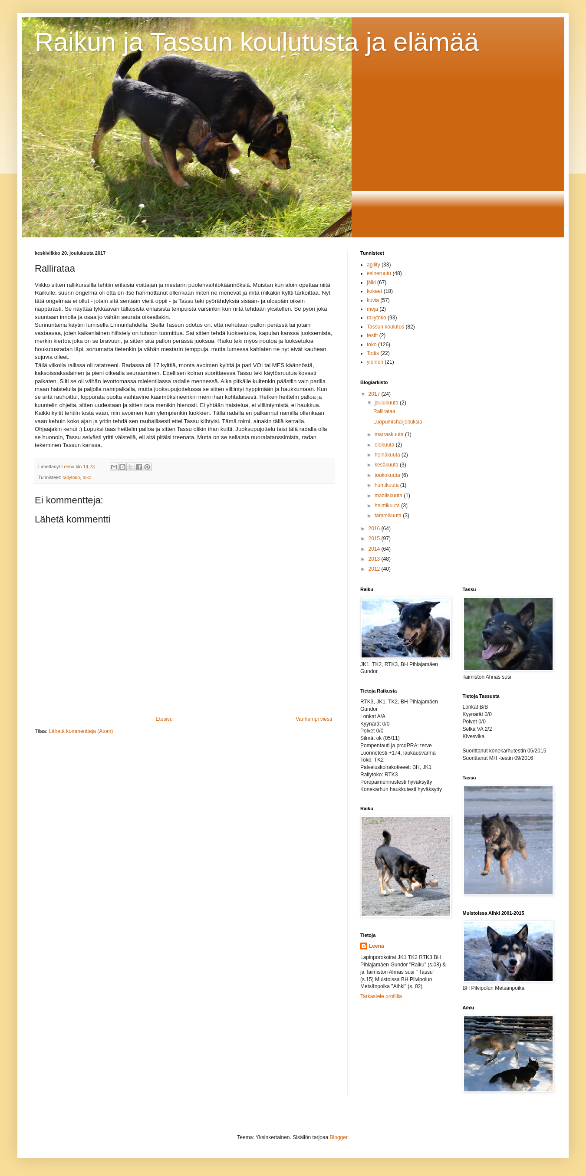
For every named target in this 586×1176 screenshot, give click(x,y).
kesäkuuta (387, 465)
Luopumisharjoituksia (397, 422)
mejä (372, 309)
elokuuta (385, 445)
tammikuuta (389, 515)
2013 (375, 559)
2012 (375, 569)
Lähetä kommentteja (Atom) (81, 731)
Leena (376, 946)
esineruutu (379, 273)
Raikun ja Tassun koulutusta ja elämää (257, 41)
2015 (375, 538)
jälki (371, 282)
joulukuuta (387, 403)
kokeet (374, 291)
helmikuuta (388, 506)
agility (373, 265)
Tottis (373, 353)
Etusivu (163, 719)
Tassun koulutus (385, 327)
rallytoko (71, 477)
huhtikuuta (387, 485)
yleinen (375, 362)
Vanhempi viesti (314, 719)
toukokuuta (388, 475)
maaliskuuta (389, 496)
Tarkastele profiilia (381, 996)
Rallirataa (384, 411)
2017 (375, 394)
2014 (375, 549)
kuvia (373, 300)
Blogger (339, 1137)
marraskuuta (390, 434)
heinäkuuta (388, 455)
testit (372, 335)
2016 (375, 529)
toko (86, 477)
